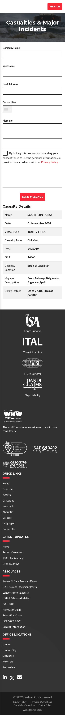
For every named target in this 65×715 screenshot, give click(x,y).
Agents (7, 494)
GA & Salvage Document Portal (20, 586)
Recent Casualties (13, 552)
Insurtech (8, 506)
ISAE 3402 (8, 604)
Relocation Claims (12, 615)
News (6, 546)
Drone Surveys (11, 563)
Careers (7, 517)
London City (9, 650)
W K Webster (15, 6)
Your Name (9, 66)
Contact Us (9, 529)
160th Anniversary (13, 558)
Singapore (8, 655)
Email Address (10, 84)
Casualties (8, 500)
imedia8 (38, 709)
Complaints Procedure (24, 705)
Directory (8, 489)
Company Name (11, 47)
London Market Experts (16, 592)
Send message (32, 196)
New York (8, 661)
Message (7, 120)
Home (6, 483)
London (7, 644)
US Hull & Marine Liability (16, 598)
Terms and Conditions (41, 701)
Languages (8, 523)
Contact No (9, 102)
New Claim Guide (12, 609)
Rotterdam (9, 667)
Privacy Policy (49, 162)
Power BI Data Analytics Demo (20, 581)
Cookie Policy (44, 705)
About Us (8, 512)
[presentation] (29, 178)
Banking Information (14, 626)
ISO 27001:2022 (12, 621)
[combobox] (7, 109)
